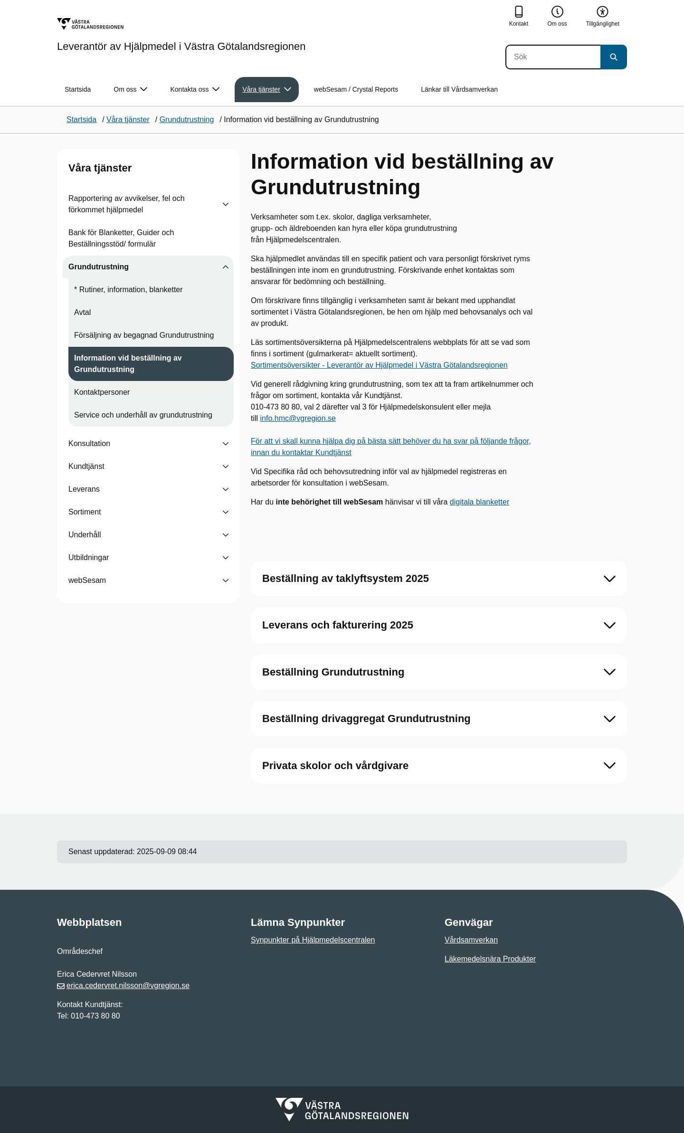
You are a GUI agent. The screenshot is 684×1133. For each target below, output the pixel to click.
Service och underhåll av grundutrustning (143, 415)
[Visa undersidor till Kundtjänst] (226, 466)
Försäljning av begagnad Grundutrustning (144, 335)
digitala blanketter (479, 502)
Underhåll (84, 535)
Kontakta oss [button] (194, 90)
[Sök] (552, 57)
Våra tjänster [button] (266, 90)
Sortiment (84, 512)
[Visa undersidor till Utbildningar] (226, 558)
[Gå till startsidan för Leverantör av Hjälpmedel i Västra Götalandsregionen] (181, 34)
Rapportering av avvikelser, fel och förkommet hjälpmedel (126, 204)
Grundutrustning (98, 267)
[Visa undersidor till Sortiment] (226, 512)
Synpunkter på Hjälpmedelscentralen (313, 940)
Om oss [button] (130, 90)
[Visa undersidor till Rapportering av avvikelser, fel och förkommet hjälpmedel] (226, 204)
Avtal (82, 312)
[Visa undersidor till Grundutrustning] (226, 267)
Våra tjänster (100, 168)
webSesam (87, 580)
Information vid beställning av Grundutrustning (128, 363)
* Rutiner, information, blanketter (128, 290)
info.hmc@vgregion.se (298, 418)
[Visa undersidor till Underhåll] (226, 535)
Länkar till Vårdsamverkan (459, 89)
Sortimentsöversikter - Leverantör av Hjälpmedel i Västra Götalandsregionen (379, 365)
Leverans (84, 489)
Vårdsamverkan (471, 940)
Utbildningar (88, 557)
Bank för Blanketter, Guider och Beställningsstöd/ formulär (121, 238)
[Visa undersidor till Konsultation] (226, 444)
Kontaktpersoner (102, 392)
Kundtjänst (86, 466)
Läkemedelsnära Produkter (490, 959)
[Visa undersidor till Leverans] (226, 489)
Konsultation (89, 443)
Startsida (78, 89)
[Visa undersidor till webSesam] (226, 580)
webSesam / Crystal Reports (356, 89)
